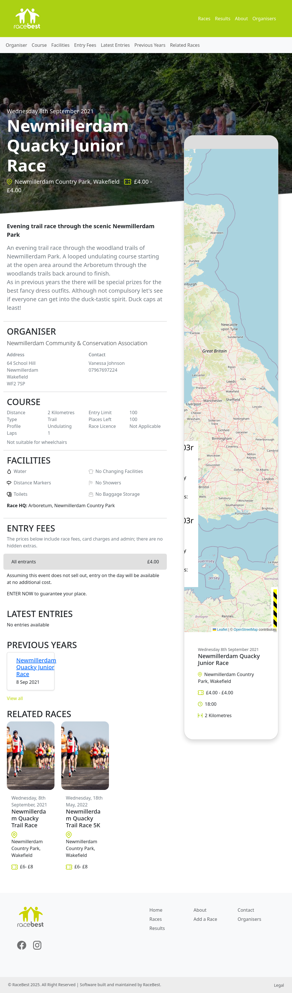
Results (222, 18)
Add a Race (205, 919)
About (241, 18)
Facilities (60, 45)
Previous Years (149, 45)
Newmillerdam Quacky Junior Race (36, 667)
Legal (279, 985)
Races (204, 18)
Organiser (16, 45)
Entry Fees (85, 45)
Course (39, 45)
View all (15, 698)
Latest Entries (115, 45)
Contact (246, 910)
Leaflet (220, 630)
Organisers (264, 18)
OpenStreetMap (246, 630)
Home (156, 910)
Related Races (185, 45)
